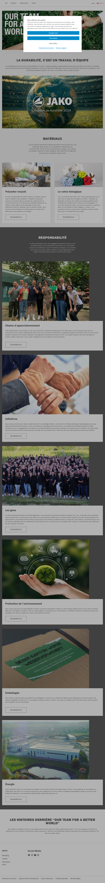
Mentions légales (61, 48)
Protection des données (46, 48)
